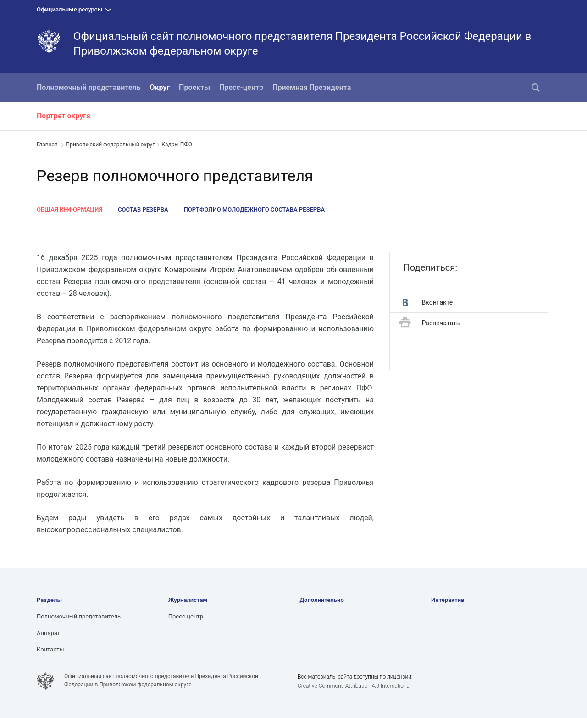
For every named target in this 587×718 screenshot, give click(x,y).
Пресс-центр (241, 87)
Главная (47, 144)
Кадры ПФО (176, 144)
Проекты (194, 87)
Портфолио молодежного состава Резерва (254, 209)
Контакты (50, 649)
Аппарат (48, 632)
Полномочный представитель (89, 87)
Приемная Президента (311, 87)
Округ (160, 87)
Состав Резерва (143, 209)
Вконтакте (428, 302)
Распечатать (429, 323)
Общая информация (69, 209)
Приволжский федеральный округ (110, 144)
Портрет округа (63, 115)
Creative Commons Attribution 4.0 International (354, 686)
